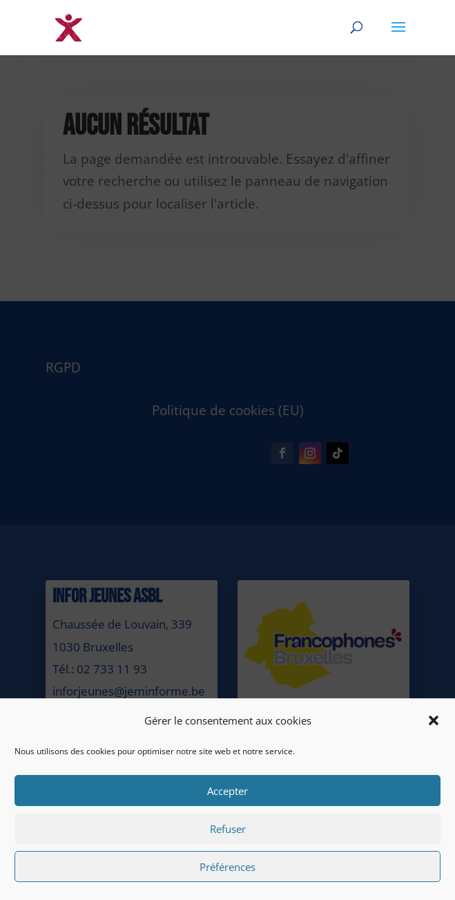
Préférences (227, 867)
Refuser (228, 829)
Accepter (227, 791)
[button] (434, 720)
